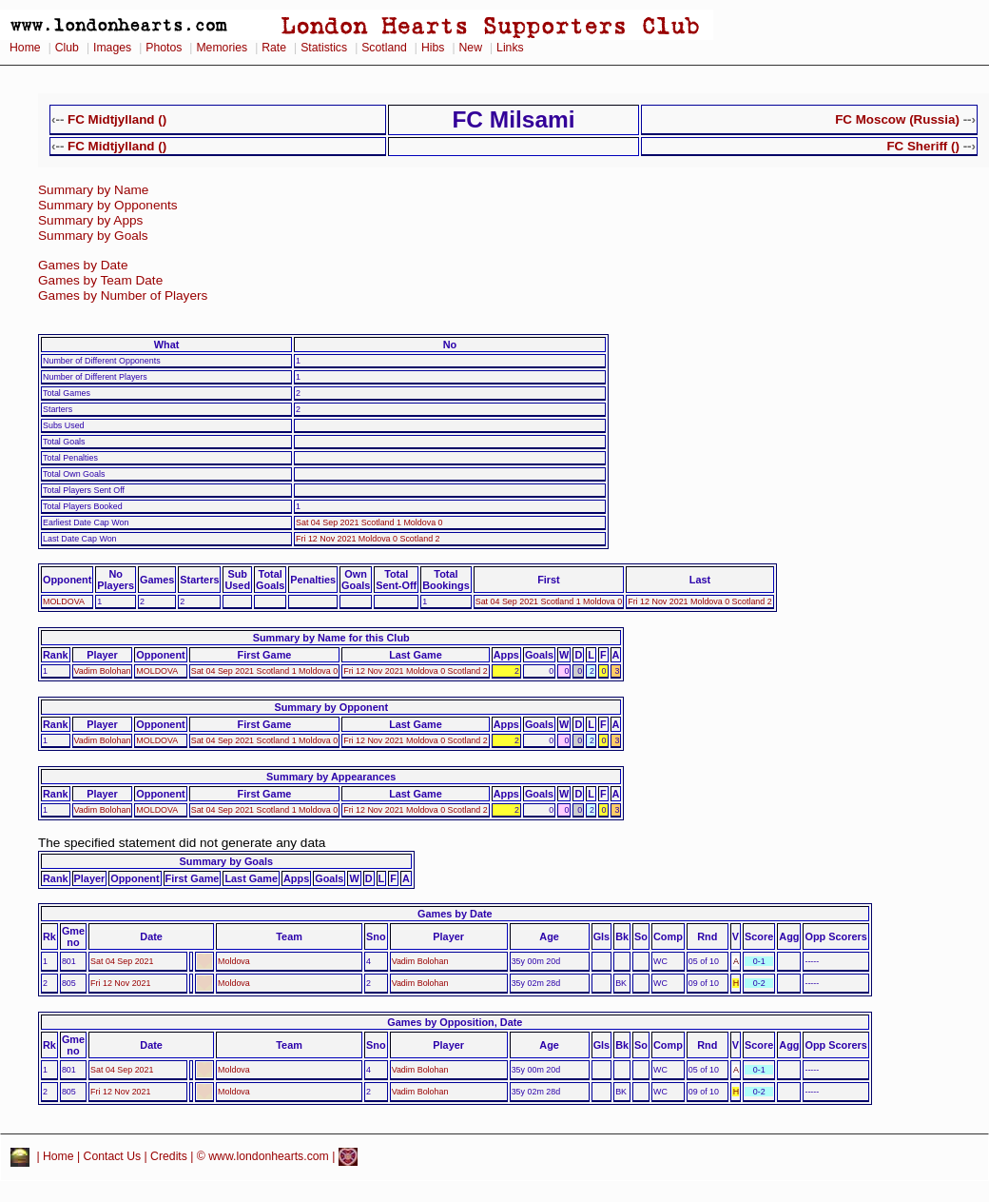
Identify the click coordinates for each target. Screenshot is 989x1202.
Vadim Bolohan (102, 671)
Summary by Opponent (331, 707)
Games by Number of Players (122, 295)
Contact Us (113, 1156)
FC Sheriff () (923, 146)
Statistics (324, 47)
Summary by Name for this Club (331, 637)
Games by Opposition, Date (454, 1022)
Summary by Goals (93, 235)
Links (510, 47)
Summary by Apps (90, 220)
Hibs (432, 47)
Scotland (384, 47)
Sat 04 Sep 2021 (121, 961)
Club (67, 47)
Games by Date (82, 265)
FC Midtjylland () (117, 119)
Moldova (234, 961)
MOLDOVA (64, 601)
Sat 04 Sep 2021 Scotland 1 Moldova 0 (369, 522)
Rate (274, 47)
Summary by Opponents (108, 205)
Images (112, 47)
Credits (168, 1156)
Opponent (67, 579)
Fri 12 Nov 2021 (120, 983)
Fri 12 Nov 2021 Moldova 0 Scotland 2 (368, 538)
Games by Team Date (100, 280)
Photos (163, 47)
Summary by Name (93, 190)
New (470, 47)
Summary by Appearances (331, 776)
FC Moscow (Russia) (897, 119)
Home (25, 47)
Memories (221, 47)
